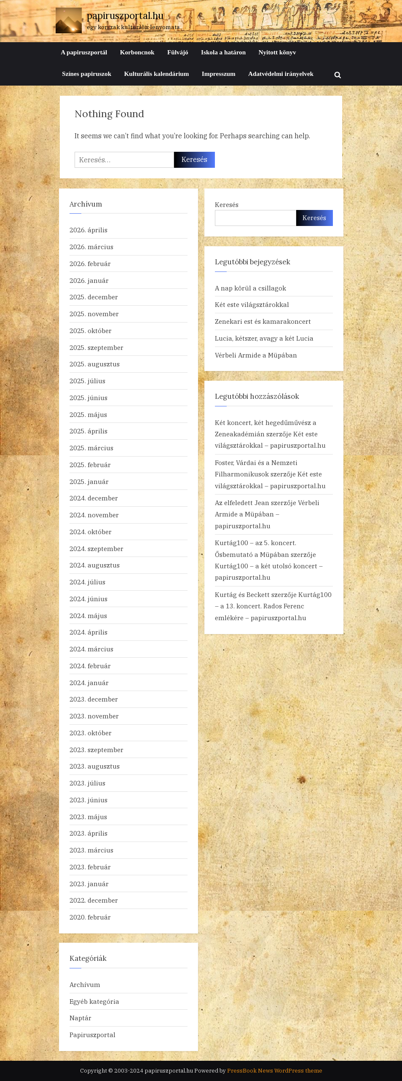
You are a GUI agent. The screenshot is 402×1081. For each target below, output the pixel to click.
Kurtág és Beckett (242, 594)
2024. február (90, 666)
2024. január (89, 682)
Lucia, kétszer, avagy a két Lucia (264, 338)
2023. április (88, 833)
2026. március (91, 246)
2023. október (91, 733)
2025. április (88, 431)
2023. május (88, 816)
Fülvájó (177, 52)
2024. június (88, 598)
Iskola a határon (223, 52)
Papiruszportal (92, 1034)
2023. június (88, 800)
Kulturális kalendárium (156, 73)
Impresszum (219, 73)
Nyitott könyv (277, 52)
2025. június (88, 397)
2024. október (91, 531)
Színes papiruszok (86, 73)
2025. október (91, 330)
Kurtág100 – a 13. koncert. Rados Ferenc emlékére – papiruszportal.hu (273, 606)
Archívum (85, 984)
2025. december (94, 297)
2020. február (90, 917)
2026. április (88, 230)
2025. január (89, 481)
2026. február (90, 263)
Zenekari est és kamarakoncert (263, 321)
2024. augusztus (95, 565)
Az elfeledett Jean (242, 502)
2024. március (91, 649)
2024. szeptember (96, 548)
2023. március (91, 850)
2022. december (94, 900)
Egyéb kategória (94, 1001)
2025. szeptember (96, 347)
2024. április (88, 632)
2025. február (90, 464)
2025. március (91, 448)
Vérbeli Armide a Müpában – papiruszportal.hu (267, 514)
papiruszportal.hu (125, 15)
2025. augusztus (95, 364)
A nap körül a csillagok (250, 288)
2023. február (90, 867)
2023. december (94, 699)
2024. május (88, 615)
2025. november (94, 313)
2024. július (87, 582)
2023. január (89, 883)
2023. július (87, 783)
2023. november (94, 716)
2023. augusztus (95, 766)
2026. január (89, 280)
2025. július (87, 380)
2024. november (94, 515)
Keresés (227, 204)
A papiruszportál (84, 52)
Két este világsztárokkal (252, 304)
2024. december (94, 498)
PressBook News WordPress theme (274, 1070)
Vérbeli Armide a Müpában (256, 355)
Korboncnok (137, 52)
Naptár (80, 1018)
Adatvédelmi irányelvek (281, 73)
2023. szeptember (96, 749)
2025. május (88, 414)
